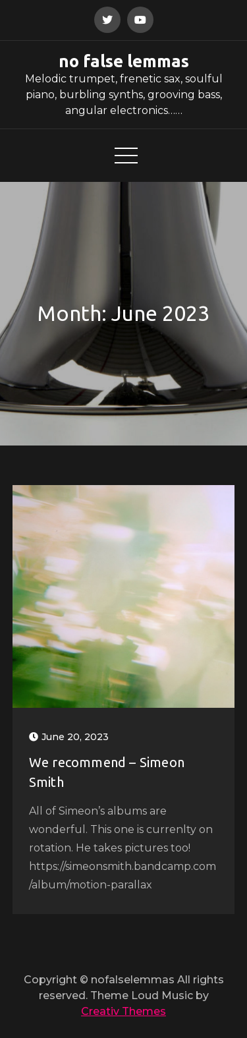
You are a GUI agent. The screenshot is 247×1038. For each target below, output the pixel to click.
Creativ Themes (123, 1011)
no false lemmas (124, 61)
